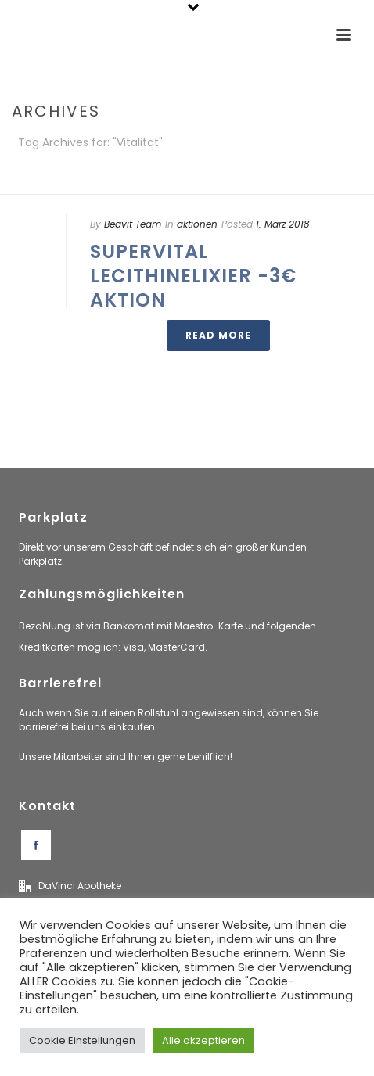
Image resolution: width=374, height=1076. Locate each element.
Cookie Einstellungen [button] (82, 1040)
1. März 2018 (283, 224)
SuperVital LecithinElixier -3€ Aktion (193, 276)
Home (183, 183)
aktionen (197, 224)
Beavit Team (132, 224)
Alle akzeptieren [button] (203, 1040)
